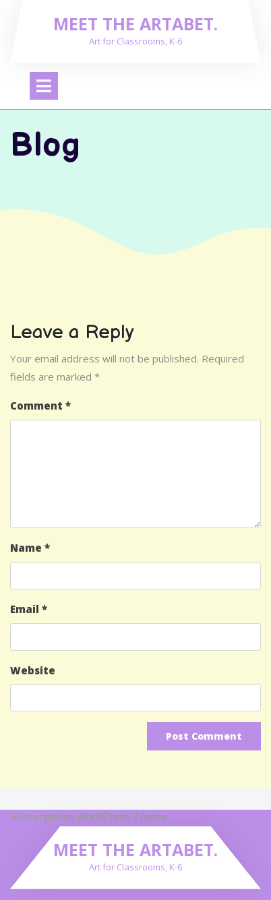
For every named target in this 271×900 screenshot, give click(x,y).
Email (28, 609)
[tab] (44, 86)
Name (30, 547)
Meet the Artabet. (135, 23)
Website (32, 670)
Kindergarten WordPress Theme (88, 817)
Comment (40, 405)
